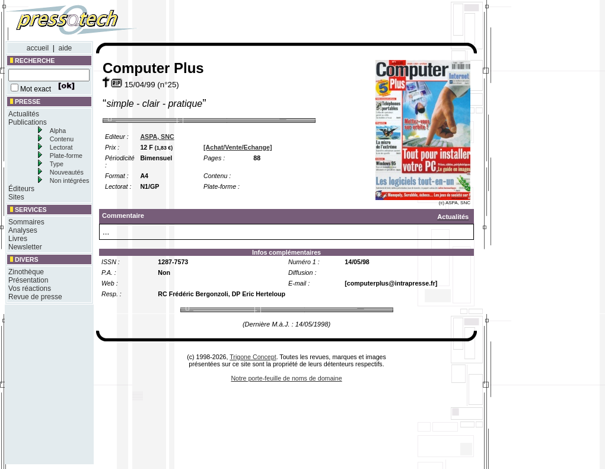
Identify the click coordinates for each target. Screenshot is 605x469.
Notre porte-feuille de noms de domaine (286, 378)
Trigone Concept (253, 356)
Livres (17, 239)
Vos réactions (29, 288)
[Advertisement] (319, 22)
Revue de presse (35, 297)
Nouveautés (67, 172)
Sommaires (26, 222)
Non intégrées (69, 180)
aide (65, 48)
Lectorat (61, 147)
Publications (27, 122)
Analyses (22, 230)
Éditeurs (21, 189)
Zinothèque (26, 272)
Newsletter (25, 247)
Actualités (23, 114)
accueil (38, 48)
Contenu (62, 138)
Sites (16, 197)
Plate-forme (66, 155)
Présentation (28, 280)
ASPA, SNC (157, 136)
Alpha (58, 130)
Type (56, 163)
